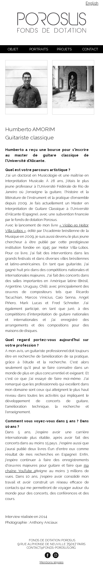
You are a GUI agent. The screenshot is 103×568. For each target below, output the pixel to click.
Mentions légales (51, 562)
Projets (64, 49)
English (92, 3)
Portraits (38, 49)
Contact (90, 49)
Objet (13, 49)
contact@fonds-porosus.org (51, 548)
